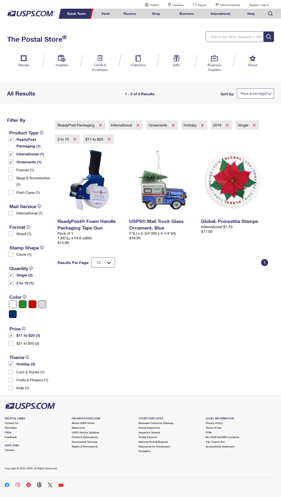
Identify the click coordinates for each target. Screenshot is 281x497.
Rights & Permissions (85, 446)
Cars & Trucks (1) (30, 372)
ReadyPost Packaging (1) (28, 142)
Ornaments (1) (29, 162)
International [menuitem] (220, 13)
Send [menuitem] (106, 13)
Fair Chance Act (215, 441)
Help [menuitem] (251, 13)
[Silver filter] (42, 304)
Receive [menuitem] (130, 13)
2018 (217, 125)
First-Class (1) (28, 192)
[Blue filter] (13, 314)
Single (243, 125)
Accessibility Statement (220, 446)
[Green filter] (23, 304)
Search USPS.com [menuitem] (270, 14)
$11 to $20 (94, 139)
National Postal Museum (153, 441)
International (122, 125)
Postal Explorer (148, 437)
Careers (9, 449)
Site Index (11, 427)
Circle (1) (23, 254)
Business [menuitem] (186, 13)
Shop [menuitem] (156, 13)
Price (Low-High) (254, 93)
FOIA (209, 432)
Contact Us (11, 422)
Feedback (11, 437)
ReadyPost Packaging (76, 125)
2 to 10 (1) (25, 283)
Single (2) (24, 275)
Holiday (190, 125)
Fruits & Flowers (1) (32, 380)
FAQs (8, 432)
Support (201, 5)
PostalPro (145, 451)
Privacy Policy (214, 422)
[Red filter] (32, 304)
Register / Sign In (259, 5)
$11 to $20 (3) (28, 335)
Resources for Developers (154, 446)
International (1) (30, 154)
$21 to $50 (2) (27, 343)
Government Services (85, 441)
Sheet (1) (23, 233)
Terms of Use (213, 427)
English (150, 5)
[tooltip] (41, 132)
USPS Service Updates (85, 432)
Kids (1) (22, 388)
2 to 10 (63, 139)
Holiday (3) (25, 364)
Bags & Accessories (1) (33, 181)
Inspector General (149, 432)
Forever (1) (25, 170)
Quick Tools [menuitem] (76, 13)
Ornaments (158, 125)
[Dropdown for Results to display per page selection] (103, 262)
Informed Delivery (230, 5)
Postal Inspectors (149, 427)
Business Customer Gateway (156, 422)
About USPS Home (83, 422)
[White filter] (13, 304)
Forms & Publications (85, 437)
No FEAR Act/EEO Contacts (222, 437)
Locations (178, 5)
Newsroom (78, 427)
